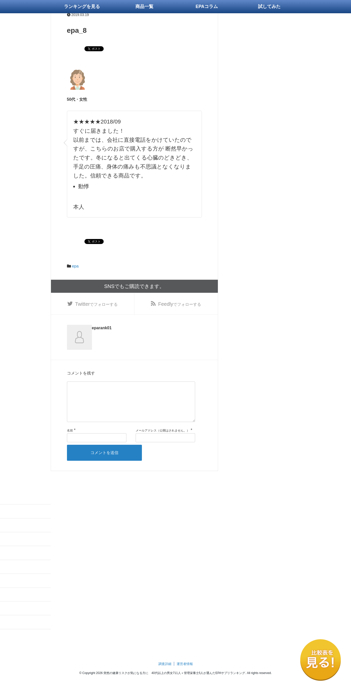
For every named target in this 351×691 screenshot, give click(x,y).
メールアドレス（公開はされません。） (163, 438)
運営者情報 (185, 672)
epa (75, 266)
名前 (70, 438)
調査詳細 (164, 672)
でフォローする (96, 304)
